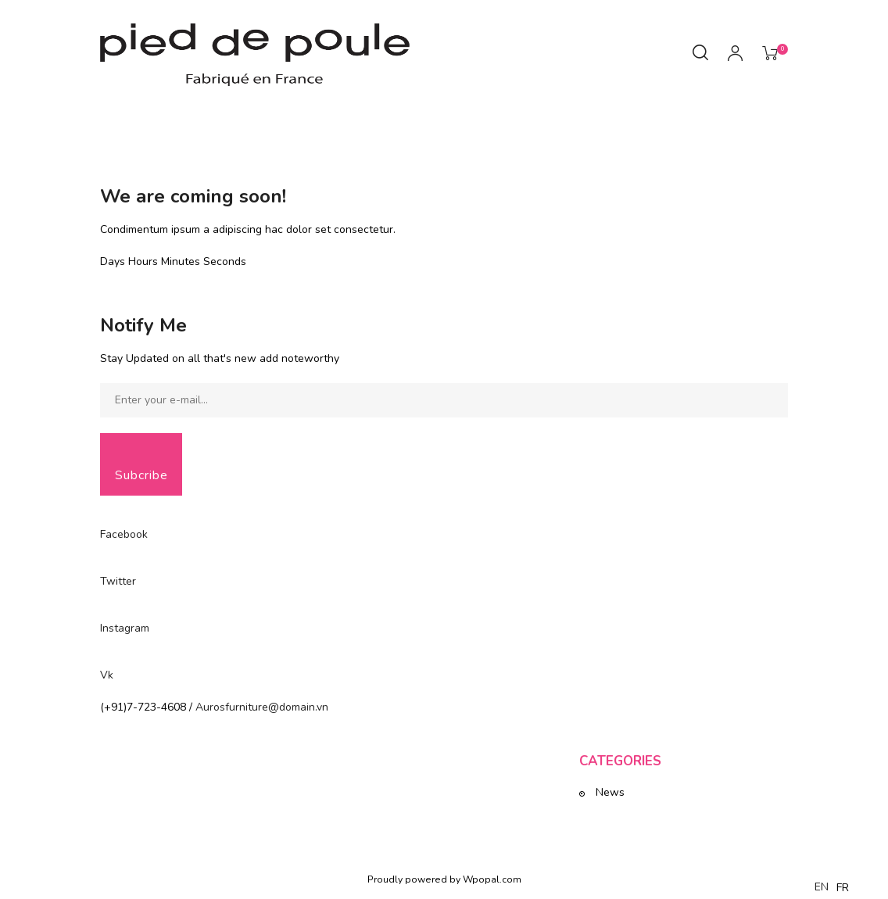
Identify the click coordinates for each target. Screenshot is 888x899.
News (610, 792)
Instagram (124, 628)
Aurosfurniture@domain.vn (261, 707)
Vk (106, 675)
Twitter (118, 581)
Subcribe (141, 475)
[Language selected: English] (836, 887)
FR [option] (842, 887)
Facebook (124, 534)
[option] (843, 888)
